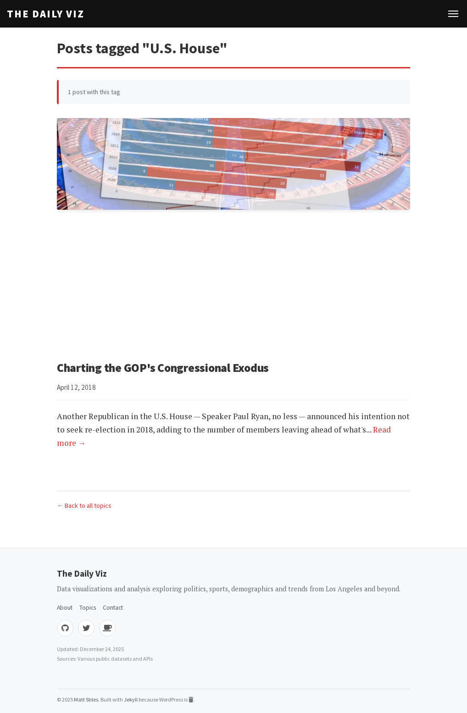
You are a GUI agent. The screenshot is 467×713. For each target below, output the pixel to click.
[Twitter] (86, 628)
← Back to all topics (84, 505)
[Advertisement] (233, 287)
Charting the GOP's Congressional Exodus (163, 367)
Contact (113, 608)
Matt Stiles (86, 699)
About (64, 608)
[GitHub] (65, 628)
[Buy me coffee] (107, 628)
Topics (87, 608)
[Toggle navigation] (453, 14)
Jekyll (131, 699)
